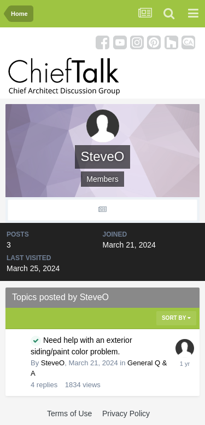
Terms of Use (69, 413)
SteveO (53, 363)
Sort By (176, 318)
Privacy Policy (126, 413)
